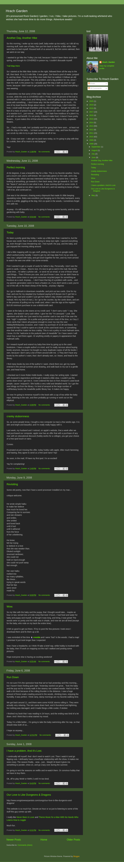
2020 (91, 101)
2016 (91, 115)
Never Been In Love (25, 817)
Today (10, 232)
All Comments (95, 88)
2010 (91, 137)
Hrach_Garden (108, 62)
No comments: (44, 152)
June (94, 157)
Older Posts (73, 839)
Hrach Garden (17, 11)
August (95, 150)
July (93, 154)
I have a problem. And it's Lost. (24, 750)
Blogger (76, 856)
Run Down (13, 677)
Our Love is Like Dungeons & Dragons (29, 794)
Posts (91, 84)
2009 (91, 140)
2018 (91, 108)
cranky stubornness (18, 416)
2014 (91, 123)
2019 (91, 105)
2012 (91, 130)
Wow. (10, 606)
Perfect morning (16, 167)
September (96, 147)
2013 (91, 126)
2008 (91, 144)
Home (43, 839)
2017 (91, 112)
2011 (91, 133)
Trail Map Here (13, 66)
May (93, 195)
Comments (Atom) (25, 845)
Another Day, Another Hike (22, 37)
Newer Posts (13, 839)
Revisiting (12, 484)
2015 (91, 119)
